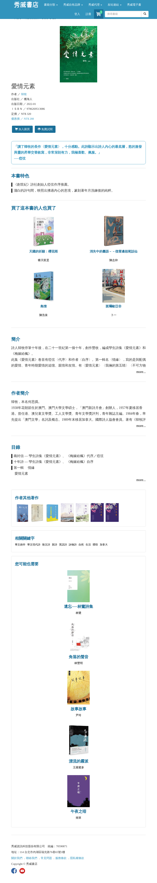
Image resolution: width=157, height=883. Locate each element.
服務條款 (61, 858)
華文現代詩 (33, 544)
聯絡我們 (31, 858)
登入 (77, 14)
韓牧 (24, 94)
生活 (88, 544)
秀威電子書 (134, 4)
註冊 (88, 14)
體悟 (95, 544)
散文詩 (46, 544)
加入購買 (22, 129)
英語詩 (63, 544)
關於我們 (16, 858)
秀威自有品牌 (73, 4)
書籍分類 (51, 4)
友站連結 (114, 4)
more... (141, 372)
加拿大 (104, 544)
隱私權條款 (77, 858)
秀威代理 (95, 4)
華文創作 (20, 544)
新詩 (54, 544)
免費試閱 (45, 129)
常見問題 (46, 858)
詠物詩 (73, 544)
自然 (81, 544)
